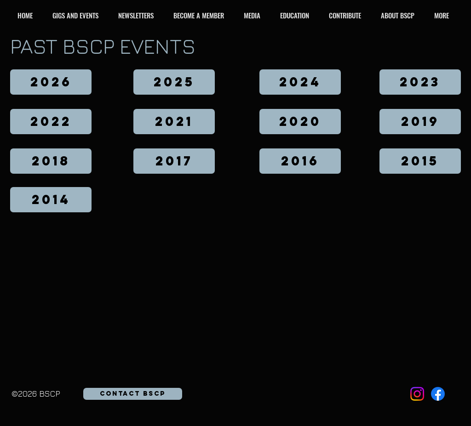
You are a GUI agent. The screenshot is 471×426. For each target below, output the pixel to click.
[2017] (174, 161)
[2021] (174, 121)
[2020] (300, 121)
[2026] (51, 82)
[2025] (174, 82)
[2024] (300, 82)
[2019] (420, 121)
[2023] (420, 82)
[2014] (51, 199)
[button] (78, 15)
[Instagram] (417, 394)
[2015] (420, 161)
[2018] (51, 161)
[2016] (300, 161)
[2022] (51, 121)
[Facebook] (438, 394)
